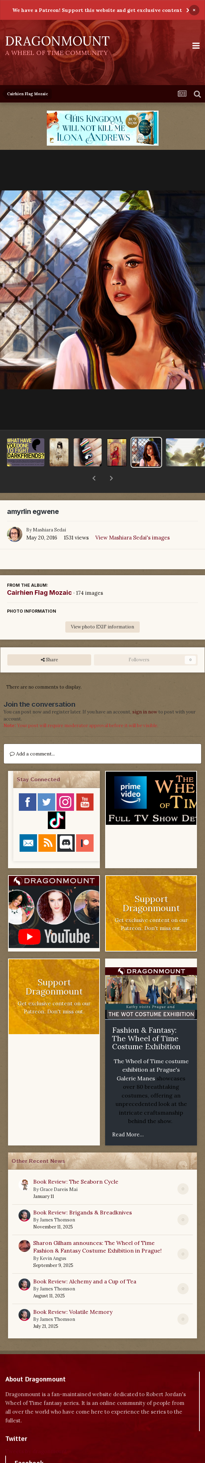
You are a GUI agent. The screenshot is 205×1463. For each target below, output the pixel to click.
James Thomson (57, 1202)
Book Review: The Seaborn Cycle (75, 1163)
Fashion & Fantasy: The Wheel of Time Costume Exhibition (146, 1020)
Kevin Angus (53, 1240)
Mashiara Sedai (49, 512)
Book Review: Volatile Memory (72, 1293)
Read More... (128, 1116)
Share (49, 641)
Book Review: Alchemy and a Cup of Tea (84, 1263)
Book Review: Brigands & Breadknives (82, 1194)
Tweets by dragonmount (36, 1433)
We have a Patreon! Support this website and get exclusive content (97, 10)
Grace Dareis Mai (59, 1171)
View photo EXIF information (102, 609)
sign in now (144, 694)
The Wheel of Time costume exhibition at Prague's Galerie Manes (151, 1051)
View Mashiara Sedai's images (132, 519)
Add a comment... (32, 735)
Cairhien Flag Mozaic (39, 574)
